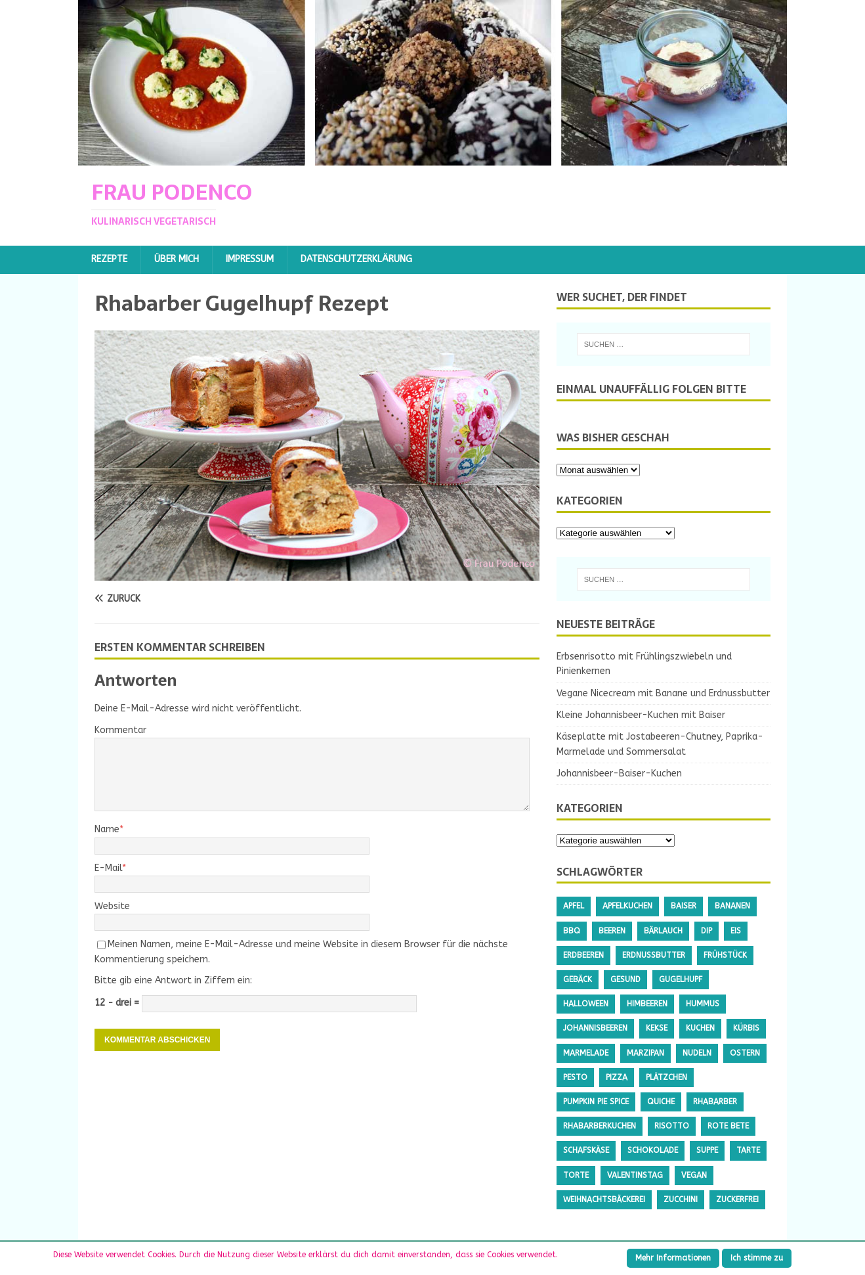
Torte (576, 1175)
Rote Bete (728, 1125)
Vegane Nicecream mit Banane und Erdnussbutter (663, 693)
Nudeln (697, 1053)
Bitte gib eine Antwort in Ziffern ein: (173, 980)
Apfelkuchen (627, 905)
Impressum (250, 259)
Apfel (573, 905)
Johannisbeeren (595, 1028)
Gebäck (577, 979)
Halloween (585, 1003)
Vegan (694, 1175)
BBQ (571, 930)
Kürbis (746, 1028)
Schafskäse (586, 1150)
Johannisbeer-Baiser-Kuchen (619, 773)
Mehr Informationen (673, 1258)
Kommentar (120, 730)
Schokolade (652, 1150)
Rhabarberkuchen (599, 1125)
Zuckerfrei (737, 1199)
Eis (735, 930)
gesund (625, 979)
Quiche (661, 1101)
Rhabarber (715, 1101)
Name (107, 829)
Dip (706, 930)
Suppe (707, 1150)
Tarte (748, 1150)
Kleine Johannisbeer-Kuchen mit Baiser (641, 715)
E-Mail (108, 868)
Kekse (656, 1028)
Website (112, 906)
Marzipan (645, 1053)
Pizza (616, 1077)
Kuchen (700, 1028)
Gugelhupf (680, 979)
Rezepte (109, 259)
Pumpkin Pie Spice (596, 1101)
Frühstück (725, 955)
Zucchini (681, 1199)
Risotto (671, 1125)
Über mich (176, 259)
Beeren (612, 930)
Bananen (732, 905)
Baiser (683, 905)
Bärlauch (663, 930)
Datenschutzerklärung (356, 259)
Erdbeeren (583, 955)
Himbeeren (647, 1003)
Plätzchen (666, 1077)
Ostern (745, 1053)
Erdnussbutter (653, 955)
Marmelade (585, 1053)
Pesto (575, 1077)
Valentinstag (635, 1175)
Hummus (702, 1003)
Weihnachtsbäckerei (604, 1199)
